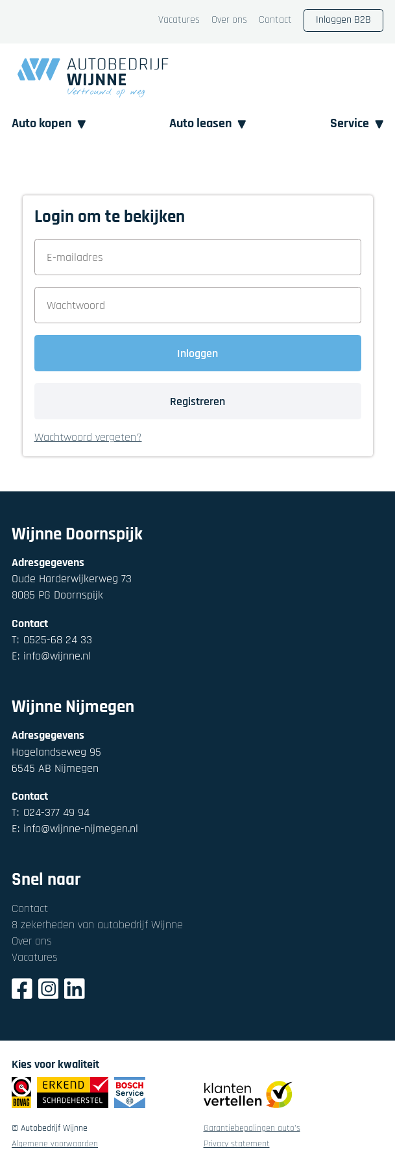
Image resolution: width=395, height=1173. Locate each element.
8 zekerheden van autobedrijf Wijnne (97, 924)
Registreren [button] (197, 401)
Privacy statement (237, 1144)
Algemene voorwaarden (55, 1144)
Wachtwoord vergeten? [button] (88, 438)
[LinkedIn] (74, 991)
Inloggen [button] (197, 353)
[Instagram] (48, 991)
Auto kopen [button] (49, 123)
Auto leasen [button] (207, 123)
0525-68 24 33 (52, 640)
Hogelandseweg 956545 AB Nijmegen (56, 760)
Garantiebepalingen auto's (252, 1129)
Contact (275, 20)
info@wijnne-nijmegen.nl (75, 829)
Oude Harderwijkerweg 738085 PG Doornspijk (72, 586)
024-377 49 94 (51, 812)
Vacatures (179, 20)
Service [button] (357, 123)
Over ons (229, 20)
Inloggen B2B (343, 20)
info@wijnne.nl (51, 656)
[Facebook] (22, 991)
